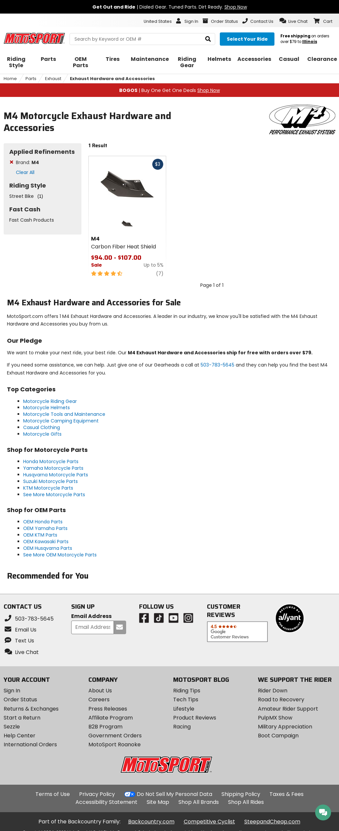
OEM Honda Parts (43, 521)
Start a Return (22, 718)
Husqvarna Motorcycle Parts (55, 474)
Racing (182, 726)
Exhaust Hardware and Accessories (112, 78)
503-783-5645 (217, 365)
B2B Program (105, 726)
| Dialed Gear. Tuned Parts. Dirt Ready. (169, 7)
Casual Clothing (41, 427)
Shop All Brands (198, 802)
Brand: (27, 162)
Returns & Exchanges (31, 709)
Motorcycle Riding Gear (50, 401)
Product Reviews (194, 718)
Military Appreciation (285, 726)
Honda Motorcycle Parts (50, 461)
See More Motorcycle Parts (54, 494)
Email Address (91, 616)
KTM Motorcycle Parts (48, 488)
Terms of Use (52, 794)
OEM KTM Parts (40, 535)
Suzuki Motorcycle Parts (50, 481)
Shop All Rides (246, 802)
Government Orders (115, 735)
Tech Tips (185, 699)
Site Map (158, 802)
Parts (30, 78)
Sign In (12, 690)
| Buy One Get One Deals (169, 90)
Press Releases (107, 709)
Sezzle (12, 726)
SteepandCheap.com (272, 821)
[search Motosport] (142, 39)
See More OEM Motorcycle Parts (60, 554)
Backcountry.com (151, 821)
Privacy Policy (97, 794)
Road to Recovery (281, 699)
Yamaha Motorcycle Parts (53, 468)
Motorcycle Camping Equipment (61, 420)
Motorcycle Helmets (46, 407)
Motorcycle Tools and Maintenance (64, 414)
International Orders (30, 744)
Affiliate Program (110, 718)
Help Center (19, 735)
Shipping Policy (240, 794)
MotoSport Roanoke (114, 744)
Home (10, 78)
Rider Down (272, 690)
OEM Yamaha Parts (45, 528)
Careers (99, 699)
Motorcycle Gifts (42, 434)
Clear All (25, 172)
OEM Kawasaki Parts (46, 541)
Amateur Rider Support (288, 709)
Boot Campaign (278, 735)
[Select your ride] (247, 39)
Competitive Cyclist (209, 821)
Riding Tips (186, 690)
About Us (100, 690)
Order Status (20, 699)
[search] (208, 39)
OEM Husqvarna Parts (47, 548)
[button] (293, 21)
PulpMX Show (275, 718)
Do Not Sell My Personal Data (174, 794)
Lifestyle (183, 709)
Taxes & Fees (286, 794)
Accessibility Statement (106, 802)
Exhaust (53, 78)
